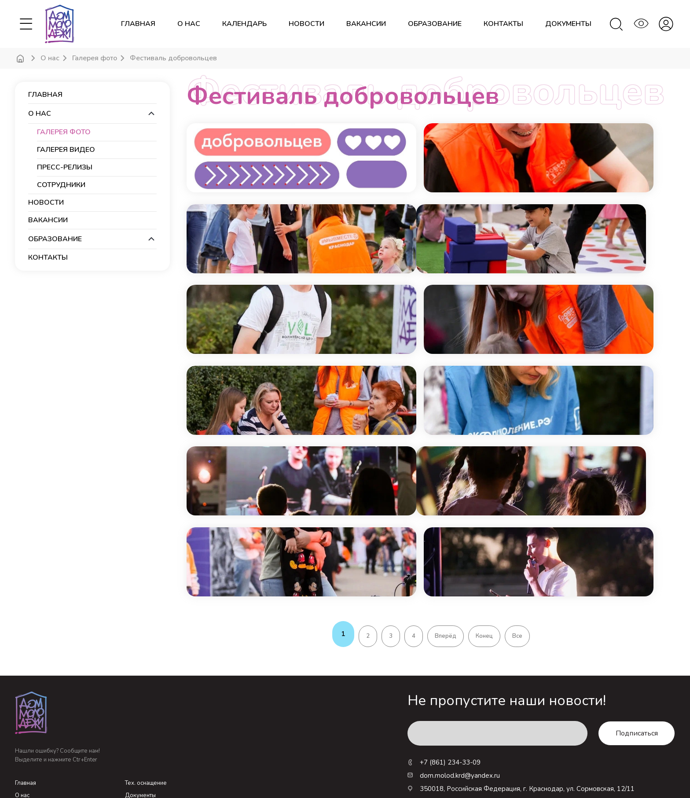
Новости (26, 742)
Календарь (29, 730)
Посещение (141, 730)
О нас (188, 24)
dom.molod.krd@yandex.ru (453, 697)
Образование (143, 742)
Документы (140, 717)
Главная (138, 24)
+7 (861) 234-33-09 (444, 684)
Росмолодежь (471, 769)
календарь (244, 24)
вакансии (366, 24)
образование (435, 24)
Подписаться (637, 655)
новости (306, 24)
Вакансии (137, 754)
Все (517, 558)
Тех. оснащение (146, 705)
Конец (484, 558)
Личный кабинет (37, 754)
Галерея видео (66, 150)
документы (568, 24)
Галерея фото (94, 58)
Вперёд (445, 558)
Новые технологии (559, 769)
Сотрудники (61, 185)
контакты (503, 24)
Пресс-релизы (64, 167)
